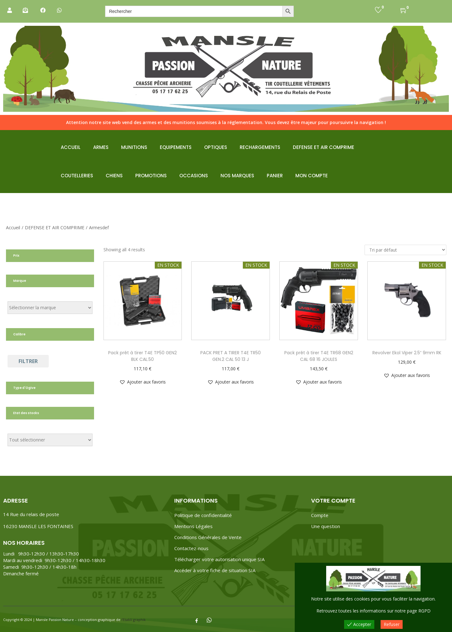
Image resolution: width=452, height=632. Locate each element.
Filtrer (28, 361)
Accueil (13, 228)
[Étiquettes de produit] (50, 307)
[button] (142, 382)
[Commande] (405, 250)
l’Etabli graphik (133, 619)
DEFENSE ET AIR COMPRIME (54, 228)
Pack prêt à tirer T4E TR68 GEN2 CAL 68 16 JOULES (318, 356)
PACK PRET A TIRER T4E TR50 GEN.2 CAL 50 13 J (230, 356)
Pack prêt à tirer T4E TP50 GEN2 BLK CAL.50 (142, 356)
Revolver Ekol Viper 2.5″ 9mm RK (407, 353)
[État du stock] (50, 440)
